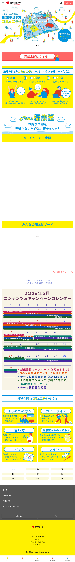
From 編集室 (7, 495)
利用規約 (37, 539)
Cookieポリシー (37, 545)
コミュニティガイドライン (37, 542)
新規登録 (19, 516)
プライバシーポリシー (37, 536)
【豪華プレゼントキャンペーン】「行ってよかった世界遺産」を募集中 (37, 281)
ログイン (68, 3)
